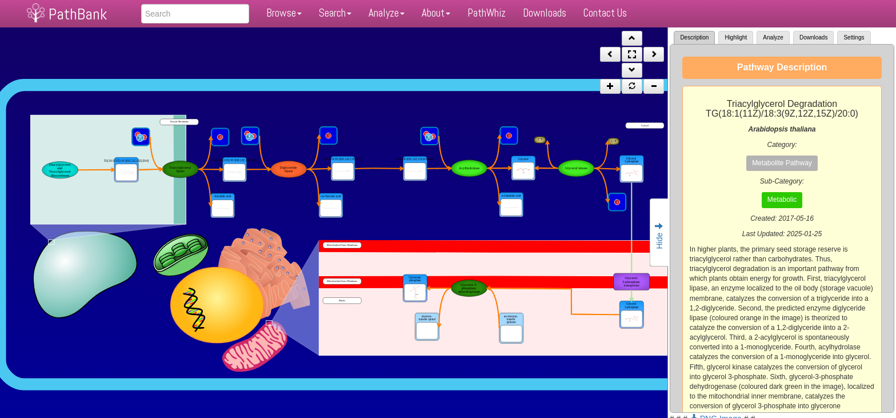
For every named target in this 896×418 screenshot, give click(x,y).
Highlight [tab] (736, 37)
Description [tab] (694, 37)
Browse (284, 13)
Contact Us (605, 13)
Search (335, 13)
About (436, 13)
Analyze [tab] (773, 37)
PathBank (78, 14)
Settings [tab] (853, 37)
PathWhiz (486, 13)
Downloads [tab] (813, 37)
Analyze (387, 13)
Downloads (544, 13)
